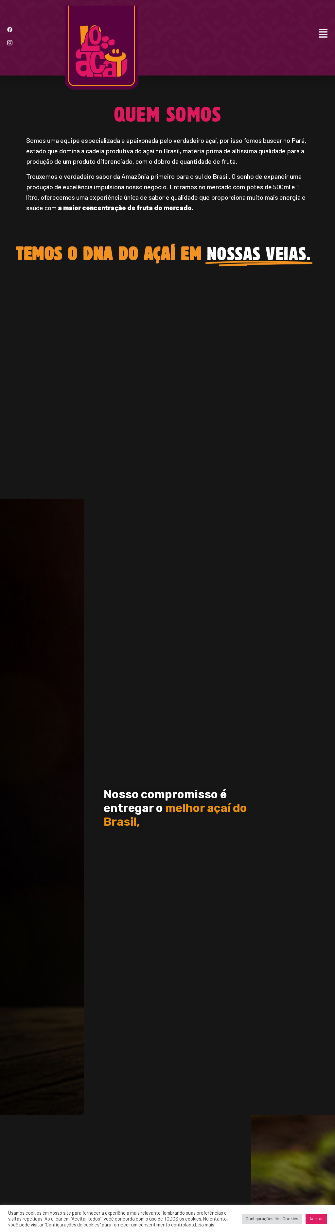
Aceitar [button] (316, 1218)
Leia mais (204, 1224)
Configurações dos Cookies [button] (272, 1218)
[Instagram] (10, 38)
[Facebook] (10, 25)
